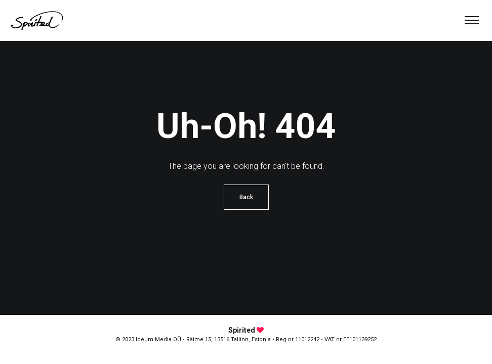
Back (246, 197)
